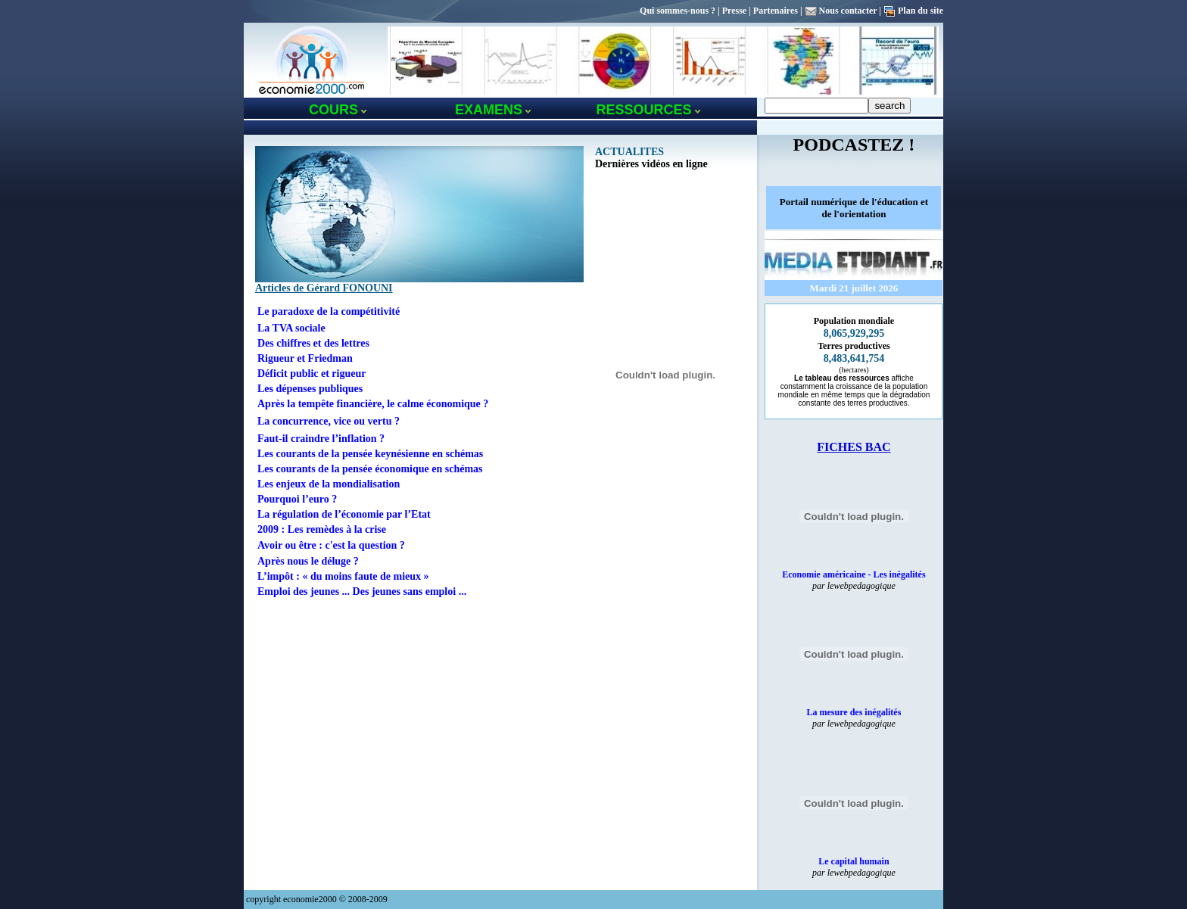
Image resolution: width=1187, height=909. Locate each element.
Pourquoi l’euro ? (297, 499)
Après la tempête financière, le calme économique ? (372, 403)
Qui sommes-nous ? (677, 10)
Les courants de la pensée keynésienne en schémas (370, 453)
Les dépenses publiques (310, 388)
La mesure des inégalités (854, 712)
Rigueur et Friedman (305, 358)
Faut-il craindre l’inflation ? (321, 438)
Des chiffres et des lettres (313, 343)
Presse (734, 10)
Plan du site (920, 10)
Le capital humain (853, 861)
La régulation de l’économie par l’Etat (344, 514)
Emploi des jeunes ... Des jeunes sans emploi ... (361, 591)
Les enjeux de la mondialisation (328, 484)
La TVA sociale (291, 328)
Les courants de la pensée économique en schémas (370, 469)
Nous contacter (848, 10)
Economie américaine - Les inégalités (853, 574)
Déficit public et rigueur (311, 373)
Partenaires (775, 10)
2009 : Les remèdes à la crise (321, 529)
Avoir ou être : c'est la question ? (331, 545)
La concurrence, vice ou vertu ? (328, 421)
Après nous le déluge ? (308, 561)
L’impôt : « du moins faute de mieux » (343, 576)
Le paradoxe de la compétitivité (328, 311)
